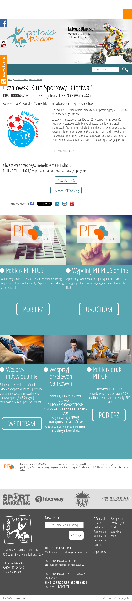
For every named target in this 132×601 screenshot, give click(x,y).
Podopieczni (7, 79)
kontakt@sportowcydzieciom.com (69, 552)
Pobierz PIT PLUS (24, 270)
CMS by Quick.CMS (109, 598)
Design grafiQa (123, 598)
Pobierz (33, 309)
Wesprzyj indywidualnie (22, 373)
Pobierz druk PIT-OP (107, 373)
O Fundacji (99, 518)
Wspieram (21, 423)
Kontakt (98, 544)
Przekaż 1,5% (117, 523)
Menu (127, 14)
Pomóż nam (100, 531)
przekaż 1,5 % (66, 180)
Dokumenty (100, 540)
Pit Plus (49, 464)
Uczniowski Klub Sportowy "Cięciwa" (28, 79)
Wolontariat (100, 536)
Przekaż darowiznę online (116, 531)
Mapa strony (99, 552)
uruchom (99, 309)
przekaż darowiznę (66, 190)
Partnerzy (98, 527)
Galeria (97, 523)
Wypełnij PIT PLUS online (100, 270)
